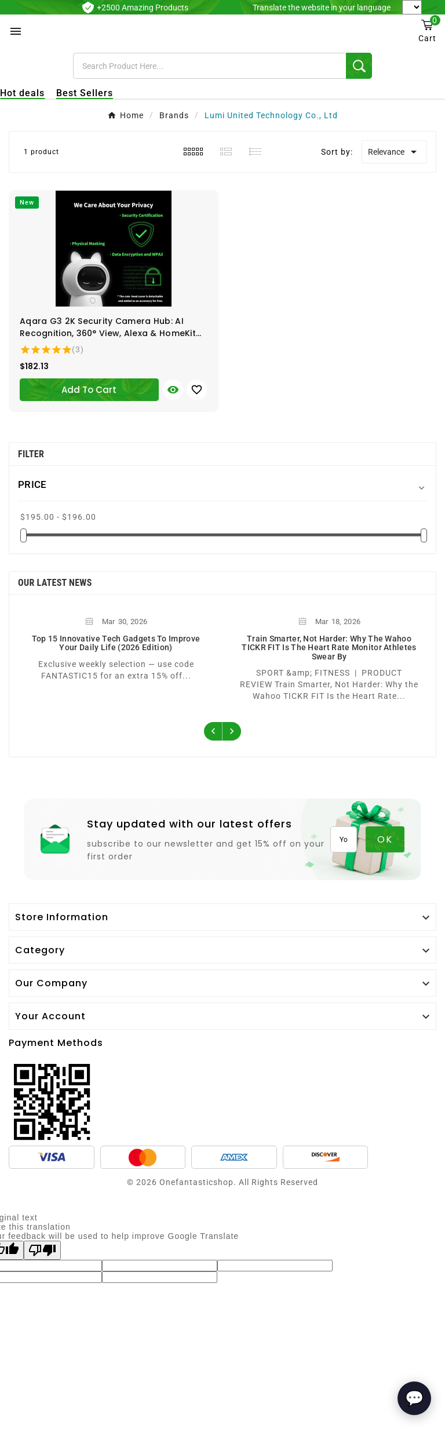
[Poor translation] (42, 1250)
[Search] (209, 66)
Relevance (394, 152)
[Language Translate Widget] (412, 7)
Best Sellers (84, 93)
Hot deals (22, 93)
